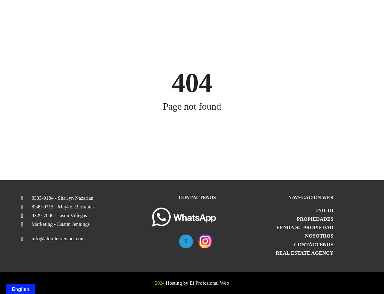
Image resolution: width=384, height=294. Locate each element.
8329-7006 (59, 215)
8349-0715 (63, 207)
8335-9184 (62, 198)
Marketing (61, 224)
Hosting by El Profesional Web (197, 283)
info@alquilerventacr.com (58, 238)
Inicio (325, 210)
